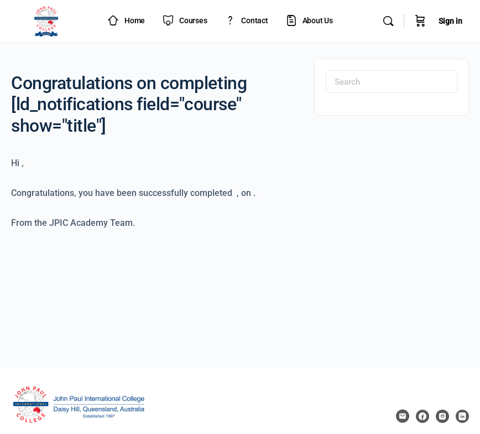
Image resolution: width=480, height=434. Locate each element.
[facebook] (422, 416)
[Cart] (420, 21)
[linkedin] (462, 416)
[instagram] (442, 416)
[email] (402, 416)
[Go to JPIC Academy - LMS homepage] (46, 20)
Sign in (450, 21)
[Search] (388, 21)
